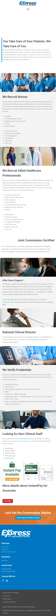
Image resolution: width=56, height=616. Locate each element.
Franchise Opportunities (8, 571)
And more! (8, 143)
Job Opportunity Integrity (9, 602)
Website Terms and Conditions (11, 592)
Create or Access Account (9, 552)
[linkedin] (7, 580)
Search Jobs (5, 547)
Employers (5, 560)
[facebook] (3, 580)
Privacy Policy (6, 596)
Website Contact (7, 599)
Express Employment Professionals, (19, 441)
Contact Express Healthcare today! (28, 518)
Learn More (8, 501)
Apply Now (5, 549)
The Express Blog (6, 569)
